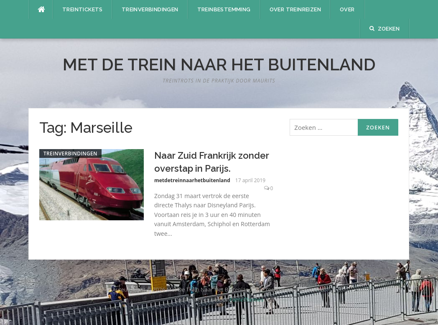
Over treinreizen (295, 9)
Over (347, 9)
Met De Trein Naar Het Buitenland (219, 64)
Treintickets (82, 9)
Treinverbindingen (150, 9)
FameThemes (246, 299)
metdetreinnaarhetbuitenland (192, 180)
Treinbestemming (224, 9)
